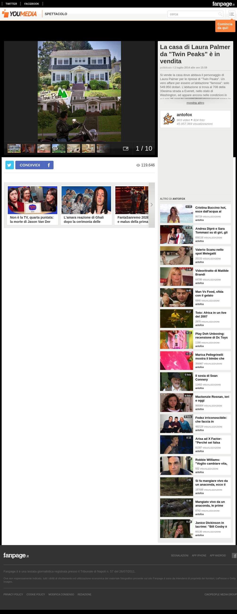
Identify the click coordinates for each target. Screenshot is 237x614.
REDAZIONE (84, 594)
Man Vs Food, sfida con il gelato (209, 293)
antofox (184, 114)
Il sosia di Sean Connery (206, 377)
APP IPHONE (199, 555)
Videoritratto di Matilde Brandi (212, 272)
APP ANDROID (218, 555)
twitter (11, 3)
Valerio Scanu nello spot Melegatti (209, 251)
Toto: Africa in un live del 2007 (210, 314)
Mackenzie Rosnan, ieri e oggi (212, 398)
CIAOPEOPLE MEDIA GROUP (220, 594)
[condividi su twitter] (9, 165)
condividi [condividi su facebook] (30, 165)
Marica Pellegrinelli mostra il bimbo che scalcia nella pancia (210, 356)
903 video (183, 120)
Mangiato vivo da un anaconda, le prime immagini (210, 504)
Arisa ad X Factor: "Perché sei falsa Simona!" (208, 441)
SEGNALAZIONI (179, 555)
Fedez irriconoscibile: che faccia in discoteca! (211, 419)
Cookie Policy (35, 594)
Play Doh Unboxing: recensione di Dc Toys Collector (211, 335)
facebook (31, 3)
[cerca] (195, 14)
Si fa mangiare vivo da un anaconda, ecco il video (211, 483)
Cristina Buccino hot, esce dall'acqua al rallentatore (210, 209)
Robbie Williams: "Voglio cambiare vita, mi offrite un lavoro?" (211, 462)
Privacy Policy (13, 594)
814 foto (198, 120)
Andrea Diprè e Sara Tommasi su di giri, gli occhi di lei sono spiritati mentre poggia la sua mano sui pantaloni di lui (212, 230)
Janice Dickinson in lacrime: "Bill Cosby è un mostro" (211, 525)
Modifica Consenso (61, 594)
